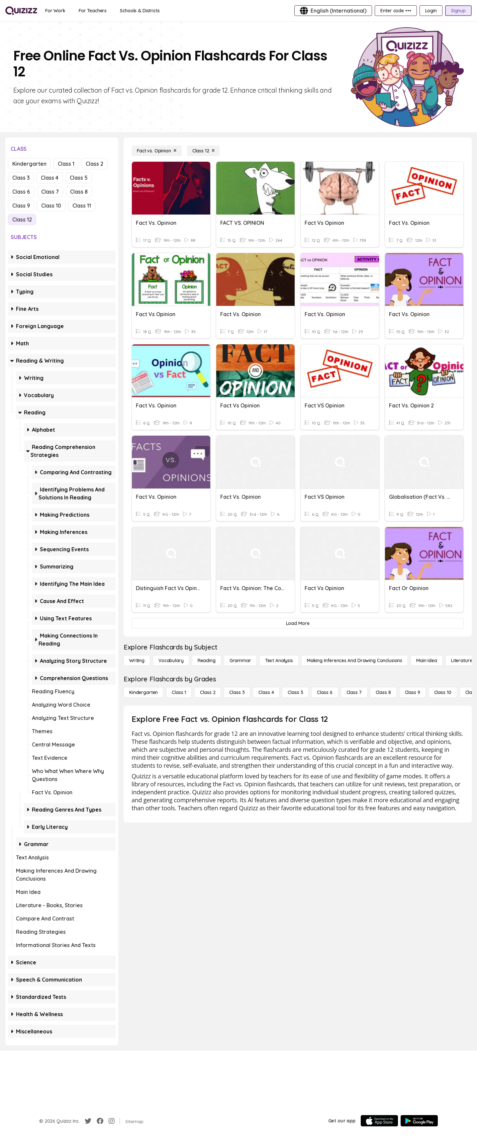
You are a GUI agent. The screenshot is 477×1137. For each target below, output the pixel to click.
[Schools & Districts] (140, 10)
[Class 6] (324, 692)
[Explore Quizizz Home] (21, 10)
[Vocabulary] (171, 660)
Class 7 (50, 191)
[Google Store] (419, 1120)
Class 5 (79, 177)
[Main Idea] (427, 660)
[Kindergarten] (143, 692)
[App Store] (379, 1120)
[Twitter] (88, 1121)
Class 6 (21, 191)
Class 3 (21, 177)
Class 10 (51, 205)
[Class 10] (443, 692)
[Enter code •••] (396, 10)
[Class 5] (295, 692)
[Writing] (137, 660)
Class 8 (79, 191)
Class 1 (66, 163)
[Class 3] (237, 692)
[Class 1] (179, 692)
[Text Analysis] (279, 660)
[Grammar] (240, 660)
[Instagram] (112, 1121)
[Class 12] (203, 150)
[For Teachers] (92, 10)
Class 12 (22, 219)
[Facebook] (100, 1121)
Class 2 (94, 163)
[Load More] (298, 623)
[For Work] (55, 10)
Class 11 (81, 205)
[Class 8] (383, 692)
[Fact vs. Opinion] (157, 150)
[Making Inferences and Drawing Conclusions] (354, 660)
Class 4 (49, 177)
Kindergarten (29, 163)
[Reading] (206, 660)
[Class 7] (354, 692)
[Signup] (458, 10)
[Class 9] (412, 692)
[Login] (431, 10)
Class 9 (21, 205)
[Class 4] (266, 692)
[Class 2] (207, 692)
